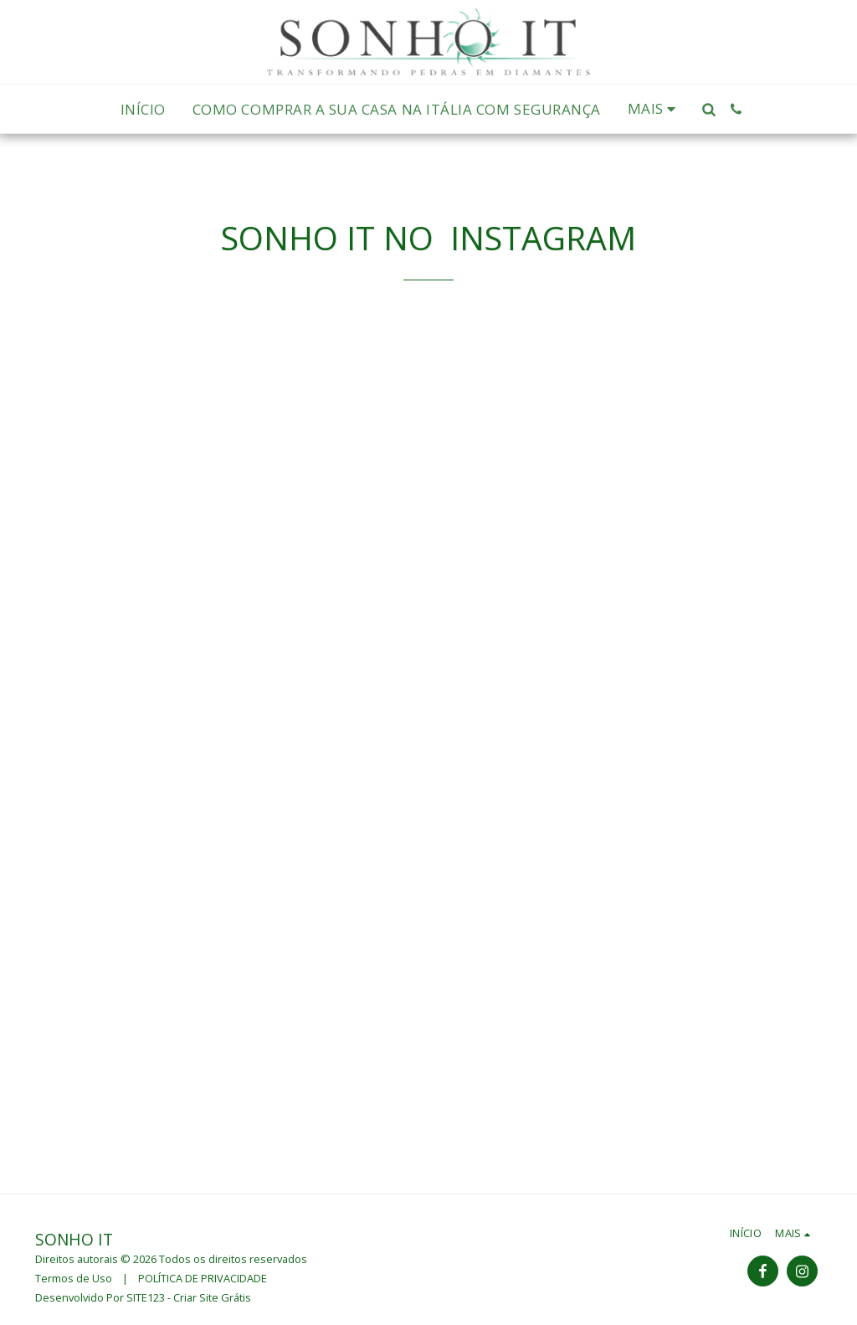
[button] (708, 109)
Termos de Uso (73, 1278)
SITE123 (145, 1297)
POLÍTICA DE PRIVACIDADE (202, 1278)
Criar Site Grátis (212, 1297)
